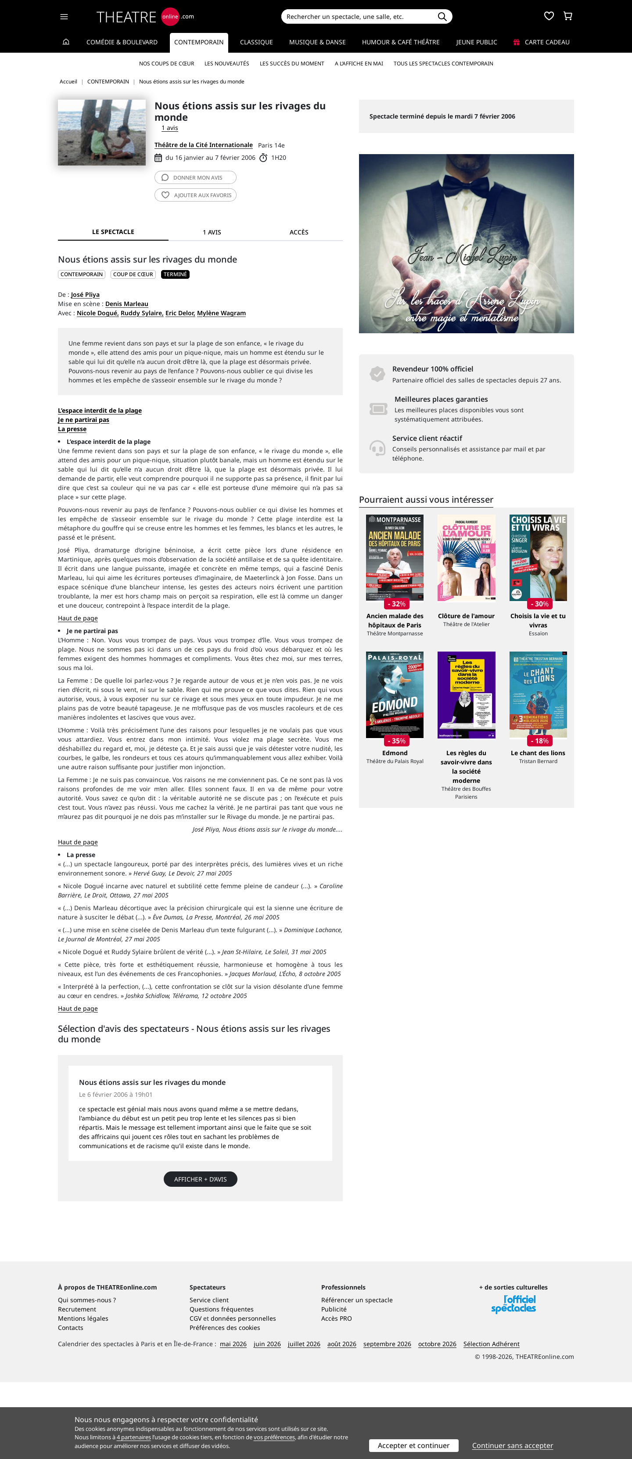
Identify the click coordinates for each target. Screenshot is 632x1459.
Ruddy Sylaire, (142, 313)
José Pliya (85, 294)
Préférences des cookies (225, 1404)
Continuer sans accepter (512, 1445)
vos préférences (274, 1437)
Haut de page (78, 618)
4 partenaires (134, 1437)
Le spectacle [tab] (113, 231)
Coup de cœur (133, 274)
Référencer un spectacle (357, 1377)
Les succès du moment (292, 63)
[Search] (356, 16)
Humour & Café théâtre (401, 42)
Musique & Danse (317, 42)
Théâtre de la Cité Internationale (203, 144)
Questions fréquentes (222, 1386)
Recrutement (77, 1386)
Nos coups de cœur (166, 63)
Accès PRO (336, 1395)
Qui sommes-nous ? (87, 1377)
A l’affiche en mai (359, 63)
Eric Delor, (180, 313)
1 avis (170, 127)
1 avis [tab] (212, 232)
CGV (195, 1395)
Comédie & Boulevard (122, 42)
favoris (197, 195)
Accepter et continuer (414, 1445)
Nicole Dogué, (98, 313)
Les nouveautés (227, 63)
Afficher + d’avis (200, 1179)
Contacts (70, 1404)
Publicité (334, 1386)
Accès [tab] (299, 232)
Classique (256, 42)
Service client (209, 1377)
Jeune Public (476, 42)
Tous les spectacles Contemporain (443, 63)
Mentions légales (83, 1395)
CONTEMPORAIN (82, 274)
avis (192, 177)
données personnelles (243, 1395)
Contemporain (199, 42)
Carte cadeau (542, 42)
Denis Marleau (126, 303)
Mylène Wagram (221, 313)
